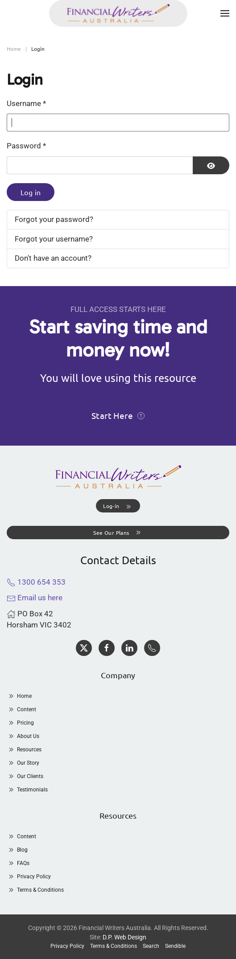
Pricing (20, 722)
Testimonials (27, 789)
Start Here (118, 415)
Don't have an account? (53, 258)
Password (26, 145)
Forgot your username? (54, 238)
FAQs (18, 863)
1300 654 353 (36, 582)
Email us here (34, 597)
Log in (31, 192)
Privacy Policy (29, 876)
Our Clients (25, 776)
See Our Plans (117, 532)
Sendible (175, 946)
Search (151, 946)
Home (19, 696)
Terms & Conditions (35, 889)
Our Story (23, 762)
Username (26, 103)
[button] (224, 13)
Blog (17, 849)
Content (21, 709)
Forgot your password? (54, 219)
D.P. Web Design (124, 937)
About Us (23, 736)
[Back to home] (118, 13)
